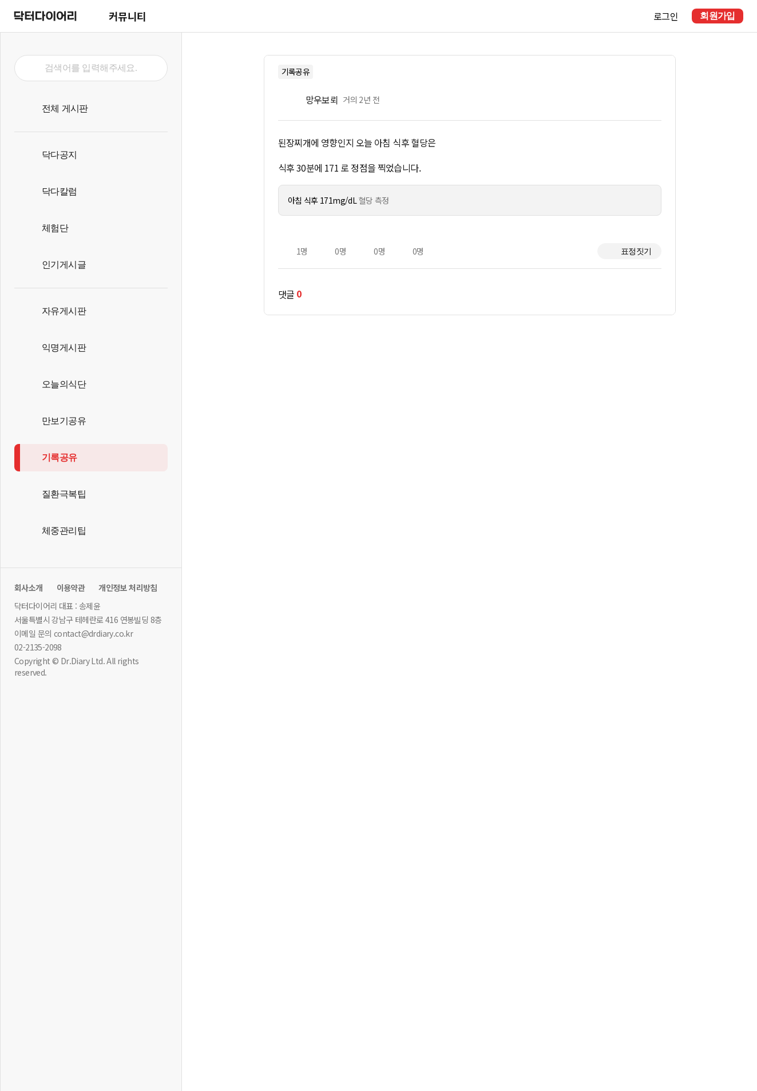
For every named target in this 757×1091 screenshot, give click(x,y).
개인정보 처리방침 (127, 587)
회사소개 (28, 587)
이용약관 (71, 587)
